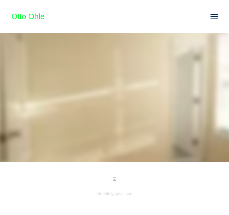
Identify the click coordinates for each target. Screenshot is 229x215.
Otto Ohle (27, 16)
